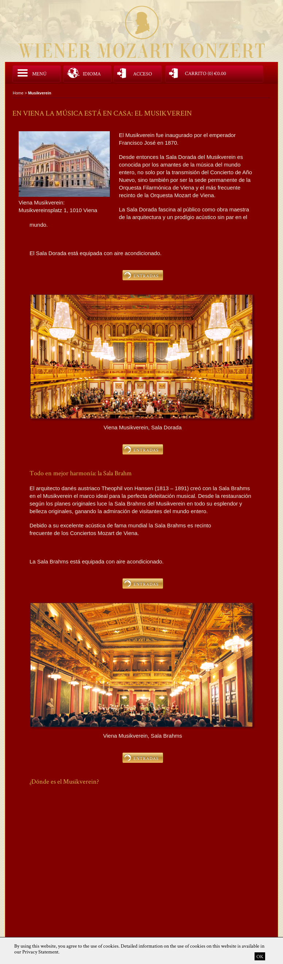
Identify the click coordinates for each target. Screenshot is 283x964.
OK (259, 956)
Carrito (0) (205, 73)
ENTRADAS (146, 275)
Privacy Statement (40, 951)
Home (18, 93)
